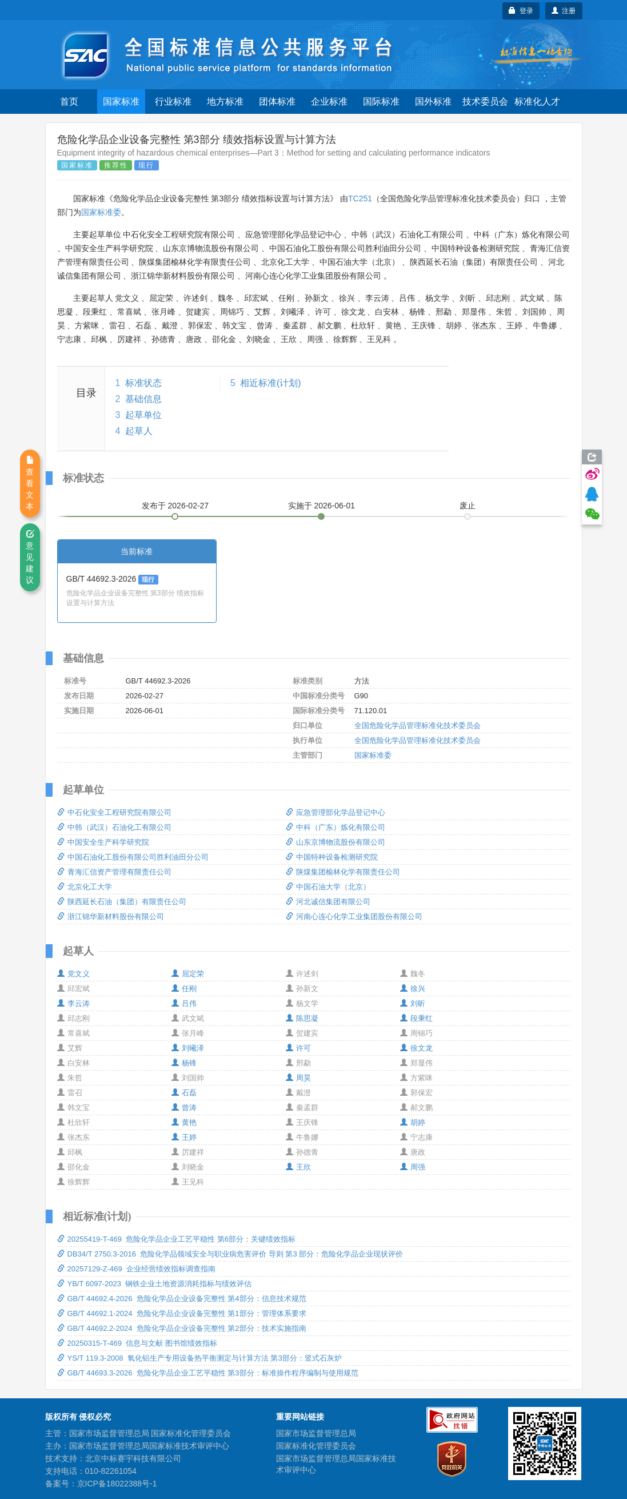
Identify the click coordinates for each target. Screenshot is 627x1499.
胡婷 (412, 1122)
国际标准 (381, 101)
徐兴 (412, 988)
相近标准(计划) (270, 383)
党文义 (73, 973)
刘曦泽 (187, 1048)
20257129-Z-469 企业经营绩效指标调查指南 (136, 1269)
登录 (521, 11)
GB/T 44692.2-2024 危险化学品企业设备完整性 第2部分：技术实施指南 (181, 1328)
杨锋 (184, 1063)
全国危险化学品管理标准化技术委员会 (417, 725)
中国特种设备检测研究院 (332, 857)
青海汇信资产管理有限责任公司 (114, 872)
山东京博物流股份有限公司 (335, 842)
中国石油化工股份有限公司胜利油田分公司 (133, 857)
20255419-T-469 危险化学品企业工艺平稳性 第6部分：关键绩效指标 (176, 1239)
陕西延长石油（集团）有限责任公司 (121, 901)
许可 (298, 1048)
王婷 (184, 1137)
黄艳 (184, 1122)
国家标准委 (101, 212)
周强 (412, 1167)
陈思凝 (302, 1018)
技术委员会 (485, 101)
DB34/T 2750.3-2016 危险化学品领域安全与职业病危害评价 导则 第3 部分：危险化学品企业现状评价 (230, 1254)
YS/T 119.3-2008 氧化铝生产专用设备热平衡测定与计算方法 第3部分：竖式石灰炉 (199, 1358)
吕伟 (184, 1003)
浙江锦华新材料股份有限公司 (110, 916)
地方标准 (225, 101)
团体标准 (277, 101)
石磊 (184, 1092)
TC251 (360, 198)
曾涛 (184, 1107)
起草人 (139, 431)
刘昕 (412, 1003)
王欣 (298, 1167)
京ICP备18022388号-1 (117, 1483)
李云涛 (73, 1003)
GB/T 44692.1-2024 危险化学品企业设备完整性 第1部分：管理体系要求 (181, 1313)
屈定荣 (187, 973)
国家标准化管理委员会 (316, 1445)
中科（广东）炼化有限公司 (335, 827)
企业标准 (329, 101)
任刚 (184, 988)
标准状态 (143, 383)
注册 (564, 11)
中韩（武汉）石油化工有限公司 (114, 827)
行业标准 (173, 101)
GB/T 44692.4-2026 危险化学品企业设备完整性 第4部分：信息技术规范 (181, 1298)
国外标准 (433, 101)
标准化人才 (537, 101)
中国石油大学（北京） (328, 886)
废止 (468, 505)
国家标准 (121, 101)
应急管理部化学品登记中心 (335, 812)
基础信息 (143, 399)
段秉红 (416, 1018)
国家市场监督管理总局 (316, 1433)
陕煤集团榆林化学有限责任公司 (343, 872)
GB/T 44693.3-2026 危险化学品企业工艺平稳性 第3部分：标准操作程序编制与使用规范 (207, 1373)
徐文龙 (416, 1048)
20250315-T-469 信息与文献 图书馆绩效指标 (137, 1343)
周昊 (298, 1077)
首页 (69, 101)
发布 (175, 505)
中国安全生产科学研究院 (103, 842)
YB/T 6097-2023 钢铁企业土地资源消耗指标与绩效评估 (154, 1283)
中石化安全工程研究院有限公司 (114, 812)
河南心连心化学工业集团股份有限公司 (354, 916)
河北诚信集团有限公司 (328, 901)
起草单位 (143, 415)
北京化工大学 (84, 886)
